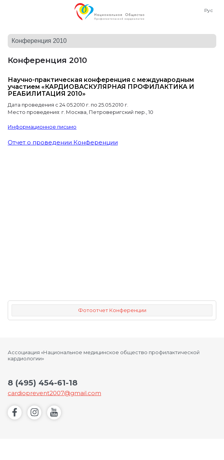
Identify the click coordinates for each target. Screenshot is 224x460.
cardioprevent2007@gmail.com (54, 393)
